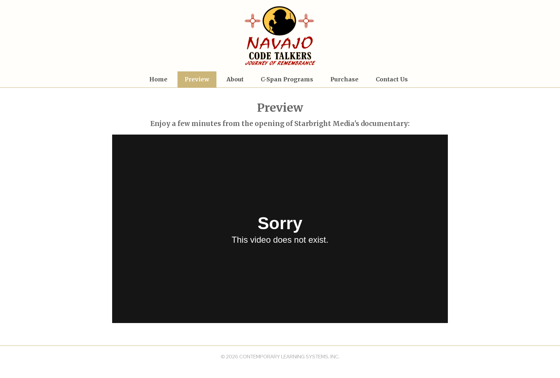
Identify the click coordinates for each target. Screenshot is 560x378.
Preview (197, 79)
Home (158, 79)
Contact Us (392, 79)
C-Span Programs (287, 79)
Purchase (344, 79)
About (235, 79)
